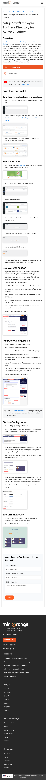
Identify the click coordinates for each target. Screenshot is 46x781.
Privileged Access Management (15, 665)
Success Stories (9, 723)
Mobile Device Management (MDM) (17, 673)
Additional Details (11, 582)
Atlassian (7, 692)
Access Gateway (10, 676)
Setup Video (26, 84)
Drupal (6, 700)
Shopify (7, 696)
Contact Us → (9, 640)
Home (5, 12)
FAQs (6, 737)
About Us (7, 753)
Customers (8, 764)
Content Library (9, 730)
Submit (9, 598)
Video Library (8, 734)
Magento (7, 707)
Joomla (6, 703)
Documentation (28, 12)
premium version (19, 411)
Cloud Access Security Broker (14, 669)
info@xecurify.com (12, 634)
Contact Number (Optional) (14, 574)
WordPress (8, 689)
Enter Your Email (11, 565)
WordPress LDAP (15, 12)
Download (21, 165)
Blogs (6, 726)
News (6, 757)
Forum (6, 741)
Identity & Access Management (15, 658)
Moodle (6, 710)
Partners (7, 761)
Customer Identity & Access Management (19, 662)
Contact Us (8, 768)
